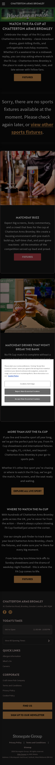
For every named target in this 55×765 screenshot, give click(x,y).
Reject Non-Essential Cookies (27, 392)
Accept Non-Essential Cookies (27, 399)
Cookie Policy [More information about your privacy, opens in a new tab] (13, 376)
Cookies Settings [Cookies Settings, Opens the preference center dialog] (27, 384)
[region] (27, 382)
